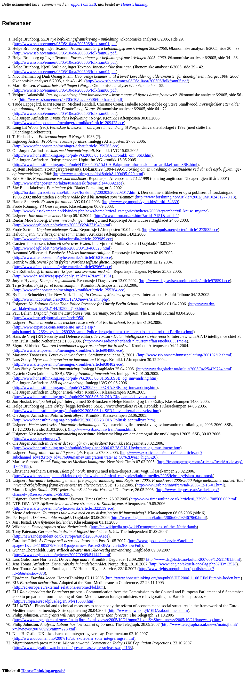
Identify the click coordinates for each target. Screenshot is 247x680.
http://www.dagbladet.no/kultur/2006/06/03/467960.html (159, 517)
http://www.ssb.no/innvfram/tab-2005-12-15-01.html (180, 485)
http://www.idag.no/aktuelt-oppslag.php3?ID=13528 (193, 564)
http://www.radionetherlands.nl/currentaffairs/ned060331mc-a (135, 341)
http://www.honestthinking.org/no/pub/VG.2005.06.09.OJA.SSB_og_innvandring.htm (85, 387)
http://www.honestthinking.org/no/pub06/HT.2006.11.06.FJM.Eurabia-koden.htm (173, 578)
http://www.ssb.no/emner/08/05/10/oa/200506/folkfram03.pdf (65, 62)
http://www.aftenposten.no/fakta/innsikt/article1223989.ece (63, 239)
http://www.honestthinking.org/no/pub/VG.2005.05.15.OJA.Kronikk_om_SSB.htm (82, 155)
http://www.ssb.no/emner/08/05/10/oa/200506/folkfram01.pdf (65, 44)
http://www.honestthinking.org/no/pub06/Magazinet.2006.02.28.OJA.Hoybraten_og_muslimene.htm (97, 448)
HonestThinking (134, 4)
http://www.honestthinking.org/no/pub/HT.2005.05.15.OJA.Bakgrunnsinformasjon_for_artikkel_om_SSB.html (105, 164)
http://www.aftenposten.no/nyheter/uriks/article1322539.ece (63, 508)
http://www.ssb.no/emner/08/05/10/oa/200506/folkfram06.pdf (65, 90)
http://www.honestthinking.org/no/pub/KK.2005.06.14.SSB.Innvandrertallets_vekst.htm (86, 411)
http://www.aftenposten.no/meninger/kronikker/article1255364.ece (69, 290)
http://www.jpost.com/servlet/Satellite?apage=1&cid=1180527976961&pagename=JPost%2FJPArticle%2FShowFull (102, 543)
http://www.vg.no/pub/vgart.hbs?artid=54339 (140, 201)
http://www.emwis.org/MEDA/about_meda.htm (148, 610)
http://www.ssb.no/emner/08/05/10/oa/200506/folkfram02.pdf (65, 53)
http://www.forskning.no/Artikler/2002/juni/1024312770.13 (185, 197)
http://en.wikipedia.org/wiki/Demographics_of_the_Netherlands (144, 527)
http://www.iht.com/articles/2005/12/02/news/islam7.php (61, 299)
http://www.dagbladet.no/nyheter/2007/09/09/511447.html (62, 555)
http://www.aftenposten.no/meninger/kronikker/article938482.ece (68, 364)
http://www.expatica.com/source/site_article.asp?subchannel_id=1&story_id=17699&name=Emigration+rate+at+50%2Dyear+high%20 (107, 454)
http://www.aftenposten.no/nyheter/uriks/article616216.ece (62, 257)
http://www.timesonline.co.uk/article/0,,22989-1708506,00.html (183, 499)
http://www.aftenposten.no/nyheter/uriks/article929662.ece (62, 267)
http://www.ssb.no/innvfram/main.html (101, 429)
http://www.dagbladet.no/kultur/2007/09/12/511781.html (193, 559)
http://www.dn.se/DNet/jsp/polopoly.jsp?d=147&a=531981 (62, 276)
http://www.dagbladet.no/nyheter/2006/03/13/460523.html (62, 248)
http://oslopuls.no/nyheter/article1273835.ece (180, 229)
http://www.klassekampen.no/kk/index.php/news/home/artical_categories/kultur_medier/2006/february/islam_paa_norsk (113, 476)
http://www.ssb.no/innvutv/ (36, 438)
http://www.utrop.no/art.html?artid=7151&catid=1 (136, 215)
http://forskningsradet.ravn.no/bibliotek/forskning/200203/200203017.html (76, 192)
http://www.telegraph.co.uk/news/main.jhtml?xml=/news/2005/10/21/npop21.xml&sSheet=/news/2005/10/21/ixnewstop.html (117, 620)
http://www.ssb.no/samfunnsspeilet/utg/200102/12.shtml (184, 355)
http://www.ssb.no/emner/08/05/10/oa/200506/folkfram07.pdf (71, 99)
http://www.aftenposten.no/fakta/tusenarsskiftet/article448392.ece (68, 183)
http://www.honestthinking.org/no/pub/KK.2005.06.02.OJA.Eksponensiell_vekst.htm (84, 397)
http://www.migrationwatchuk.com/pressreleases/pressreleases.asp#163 (73, 647)
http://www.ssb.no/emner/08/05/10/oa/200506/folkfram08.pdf (65, 113)
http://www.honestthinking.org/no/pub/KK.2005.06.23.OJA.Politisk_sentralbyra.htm (84, 420)
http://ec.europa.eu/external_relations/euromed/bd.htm (58, 587)
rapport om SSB (83, 4)
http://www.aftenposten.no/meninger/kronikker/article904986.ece (68, 350)
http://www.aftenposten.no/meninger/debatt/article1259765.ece (66, 146)
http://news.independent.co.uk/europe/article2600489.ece (61, 536)
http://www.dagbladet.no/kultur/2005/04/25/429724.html (184, 369)
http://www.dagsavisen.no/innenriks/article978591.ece (185, 280)
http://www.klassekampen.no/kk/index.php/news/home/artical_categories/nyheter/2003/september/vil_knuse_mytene (110, 211)
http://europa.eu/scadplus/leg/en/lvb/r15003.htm (53, 601)
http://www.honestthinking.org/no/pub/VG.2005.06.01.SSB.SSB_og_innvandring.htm (85, 378)
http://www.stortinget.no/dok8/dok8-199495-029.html (98, 174)
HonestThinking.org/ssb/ (43, 671)
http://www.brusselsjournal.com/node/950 (48, 318)
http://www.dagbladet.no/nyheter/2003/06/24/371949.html (62, 225)
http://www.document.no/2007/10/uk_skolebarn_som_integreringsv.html (74, 638)
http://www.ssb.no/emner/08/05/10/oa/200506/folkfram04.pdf (65, 71)
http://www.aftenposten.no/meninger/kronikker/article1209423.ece (69, 123)
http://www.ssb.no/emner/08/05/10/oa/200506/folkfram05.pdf (137, 81)
